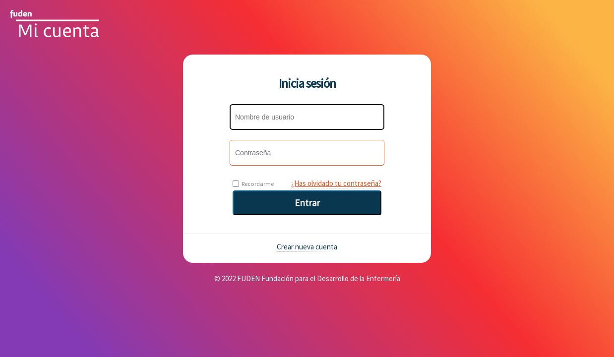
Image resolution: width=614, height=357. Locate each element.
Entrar (307, 203)
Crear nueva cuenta (307, 246)
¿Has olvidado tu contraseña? (336, 183)
